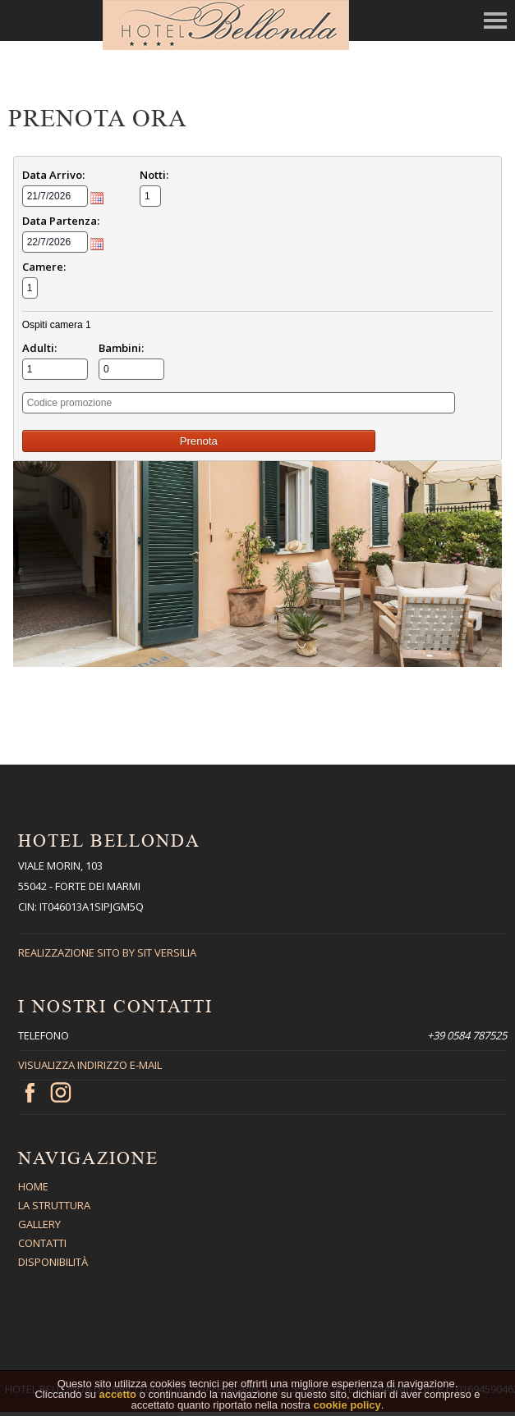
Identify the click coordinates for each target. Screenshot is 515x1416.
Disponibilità (53, 1261)
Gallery (39, 1224)
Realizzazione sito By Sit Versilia (107, 952)
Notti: (154, 174)
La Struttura (54, 1205)
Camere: (44, 266)
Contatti (42, 1243)
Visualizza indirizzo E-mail (90, 1064)
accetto (118, 1401)
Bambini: (121, 347)
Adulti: (39, 347)
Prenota (199, 441)
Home (33, 1186)
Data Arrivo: (53, 174)
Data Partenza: (60, 220)
